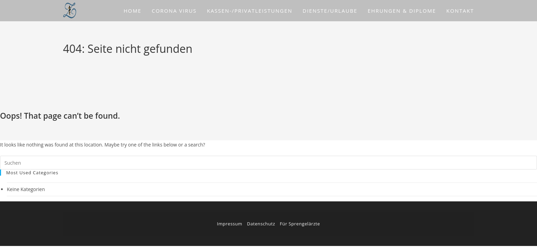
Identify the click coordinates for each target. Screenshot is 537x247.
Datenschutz (261, 224)
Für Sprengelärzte (300, 224)
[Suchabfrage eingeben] (268, 162)
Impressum (229, 224)
